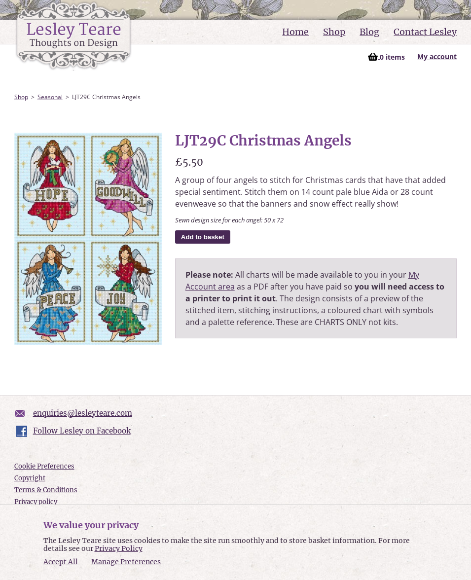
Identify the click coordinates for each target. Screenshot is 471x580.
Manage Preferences (126, 561)
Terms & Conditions (45, 490)
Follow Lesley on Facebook (82, 430)
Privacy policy (35, 502)
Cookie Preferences (44, 466)
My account (437, 56)
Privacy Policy (119, 548)
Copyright (29, 478)
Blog (369, 31)
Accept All (60, 562)
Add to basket (202, 237)
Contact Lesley (425, 31)
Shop (334, 31)
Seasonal (50, 97)
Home (295, 31)
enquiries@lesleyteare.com (82, 413)
